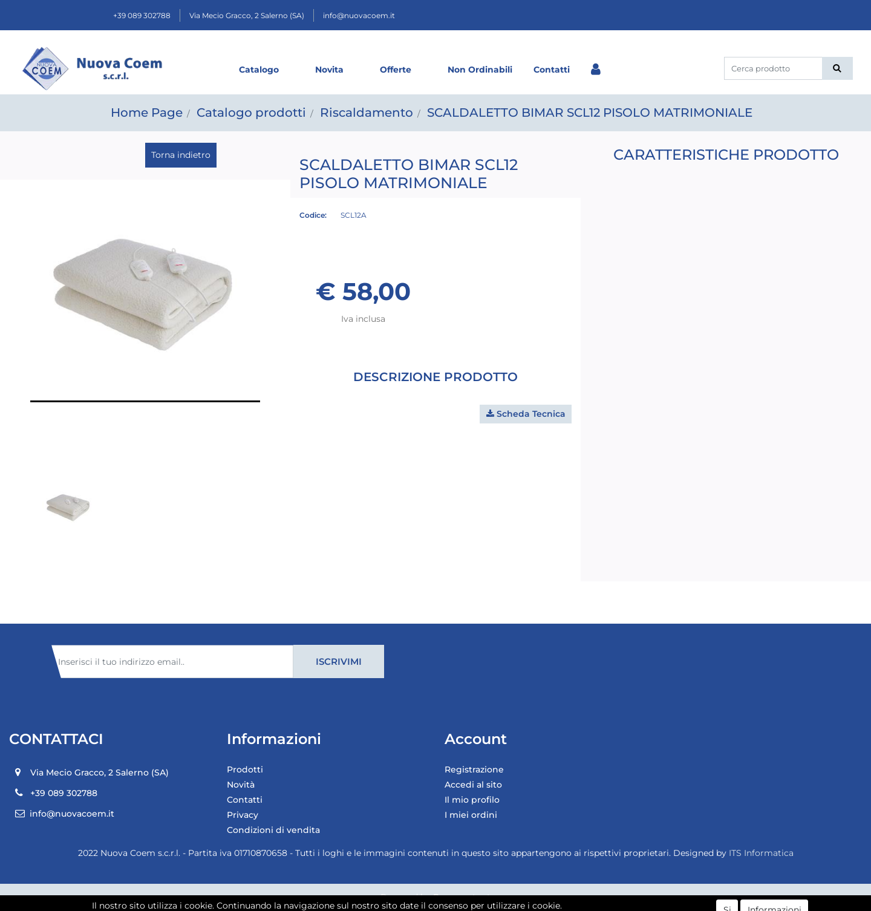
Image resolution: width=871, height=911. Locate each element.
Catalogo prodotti (251, 112)
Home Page (147, 112)
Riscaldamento (366, 112)
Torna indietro (180, 154)
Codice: (313, 215)
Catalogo (259, 69)
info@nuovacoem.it (359, 15)
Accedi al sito (473, 784)
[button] (837, 68)
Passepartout (462, 897)
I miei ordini (471, 814)
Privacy (242, 814)
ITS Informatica (761, 852)
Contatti (551, 69)
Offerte (395, 69)
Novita (329, 69)
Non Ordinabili (480, 69)
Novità (241, 784)
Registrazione (474, 769)
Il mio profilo (472, 799)
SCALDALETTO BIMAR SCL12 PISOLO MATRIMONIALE (589, 112)
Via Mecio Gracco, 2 (246, 15)
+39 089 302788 (142, 15)
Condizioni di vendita (273, 829)
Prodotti (245, 769)
